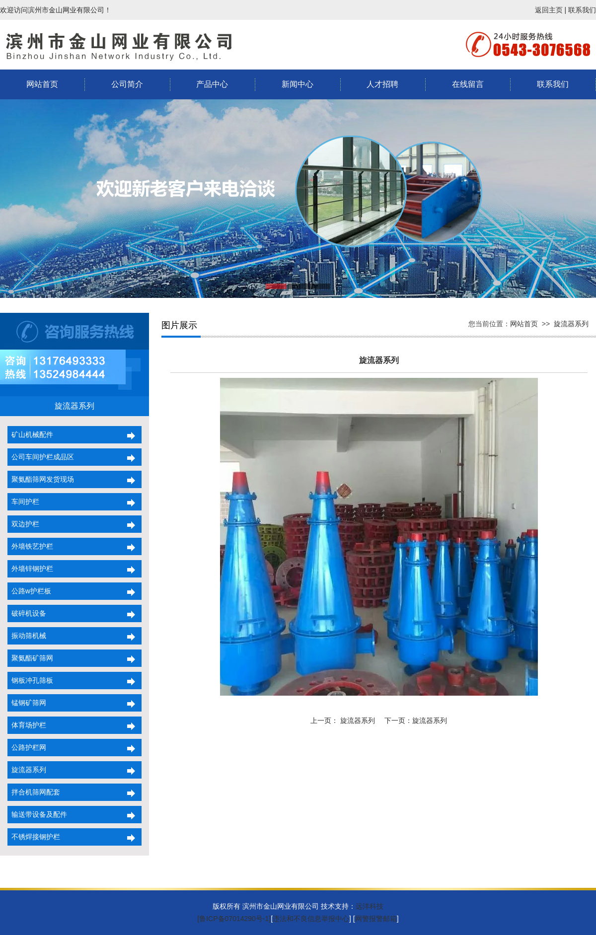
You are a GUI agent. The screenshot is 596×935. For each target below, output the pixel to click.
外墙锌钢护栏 (30, 569)
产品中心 (212, 84)
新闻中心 (297, 84)
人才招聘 (382, 84)
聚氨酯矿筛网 (30, 658)
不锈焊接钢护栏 (33, 837)
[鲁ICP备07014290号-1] (234, 919)
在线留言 (468, 84)
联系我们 (582, 10)
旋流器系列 (26, 770)
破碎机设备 (26, 613)
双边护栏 (23, 524)
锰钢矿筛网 (26, 703)
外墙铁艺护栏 (30, 546)
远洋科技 (369, 906)
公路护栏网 (26, 747)
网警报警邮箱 (376, 919)
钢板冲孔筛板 (30, 680)
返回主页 (549, 10)
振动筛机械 (26, 636)
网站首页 (42, 84)
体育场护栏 (26, 725)
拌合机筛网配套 (33, 792)
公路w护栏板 (29, 591)
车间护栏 (23, 501)
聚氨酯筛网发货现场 (40, 479)
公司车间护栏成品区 (40, 457)
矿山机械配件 (30, 434)
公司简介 (127, 84)
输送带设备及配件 (37, 814)
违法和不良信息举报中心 (311, 919)
